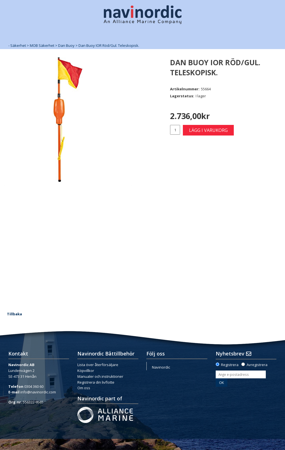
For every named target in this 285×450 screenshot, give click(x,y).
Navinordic (161, 367)
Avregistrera (257, 364)
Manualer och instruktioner (100, 376)
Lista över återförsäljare (97, 364)
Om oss (83, 387)
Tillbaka (14, 313)
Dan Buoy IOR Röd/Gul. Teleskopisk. (108, 45)
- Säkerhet (17, 45)
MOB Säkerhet (42, 45)
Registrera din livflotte (95, 382)
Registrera (230, 364)
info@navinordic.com (38, 392)
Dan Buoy (66, 45)
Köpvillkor (85, 370)
